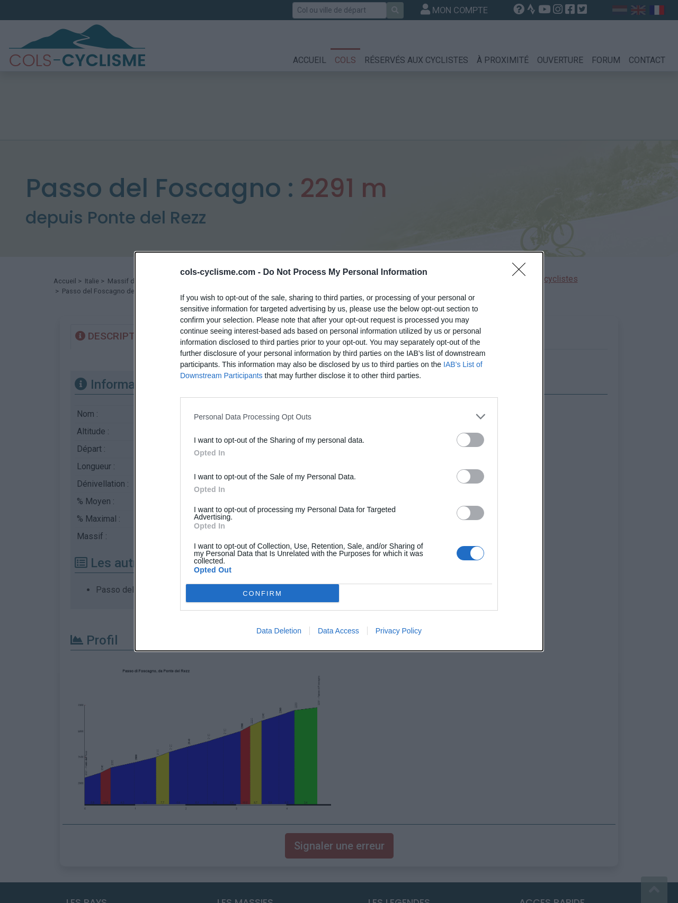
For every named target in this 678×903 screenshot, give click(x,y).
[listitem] (339, 416)
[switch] (470, 440)
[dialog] (339, 451)
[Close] (522, 273)
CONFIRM (262, 593)
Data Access (338, 631)
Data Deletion (278, 631)
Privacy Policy (399, 631)
